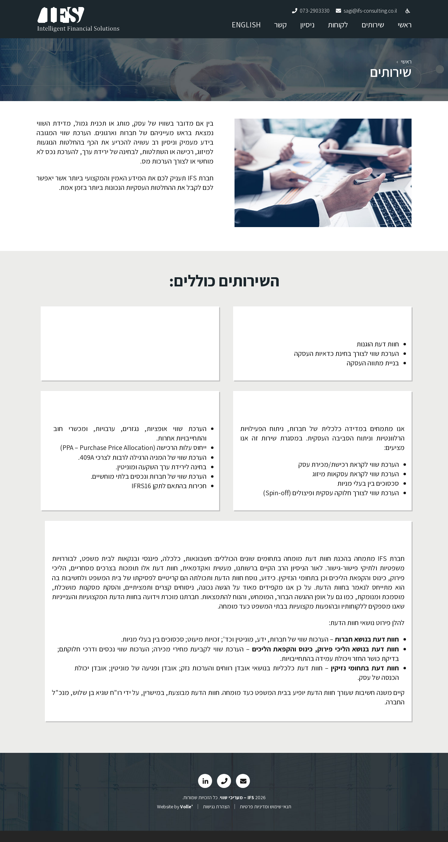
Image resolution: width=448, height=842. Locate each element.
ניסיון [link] (307, 28)
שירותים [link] (372, 28)
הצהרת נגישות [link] (216, 818)
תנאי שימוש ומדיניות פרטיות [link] (265, 818)
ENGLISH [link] (246, 28)
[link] (78, 31)
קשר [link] (280, 28)
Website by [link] (175, 818)
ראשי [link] (405, 28)
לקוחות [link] (338, 28)
